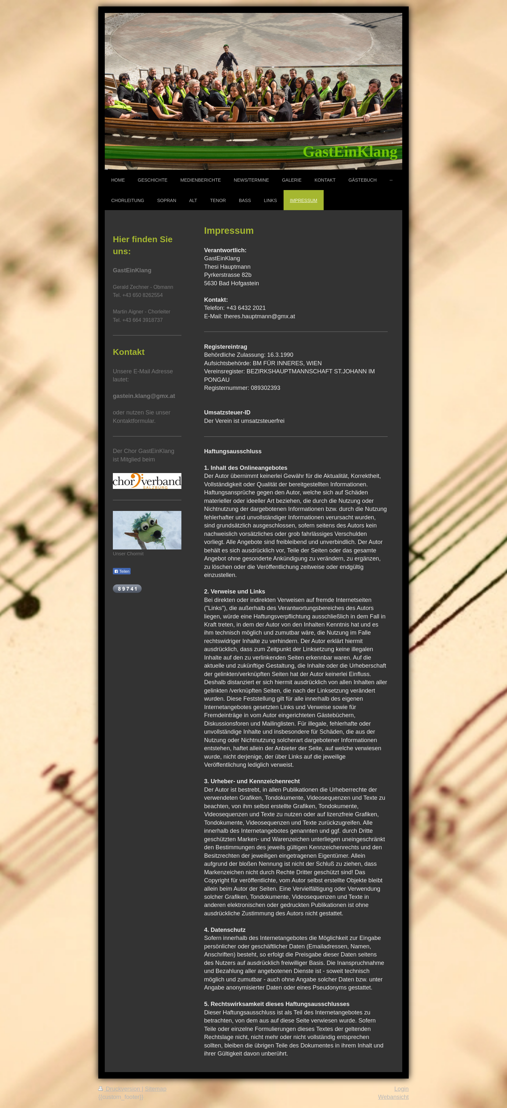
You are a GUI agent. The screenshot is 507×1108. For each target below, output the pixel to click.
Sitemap (156, 1089)
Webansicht (393, 1097)
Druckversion (120, 1089)
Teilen (121, 571)
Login (401, 1089)
